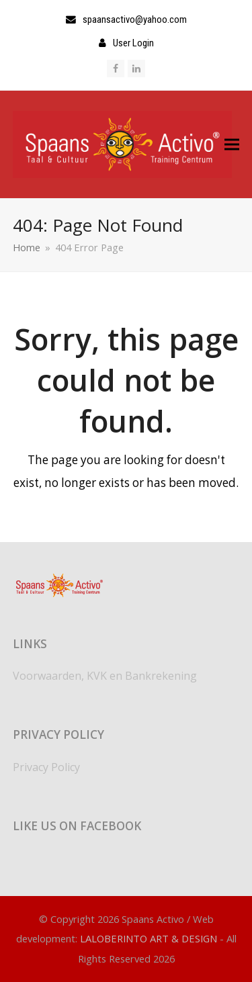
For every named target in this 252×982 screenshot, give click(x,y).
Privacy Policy (46, 767)
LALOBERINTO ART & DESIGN (148, 938)
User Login (133, 43)
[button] (231, 144)
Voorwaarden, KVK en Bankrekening (105, 675)
